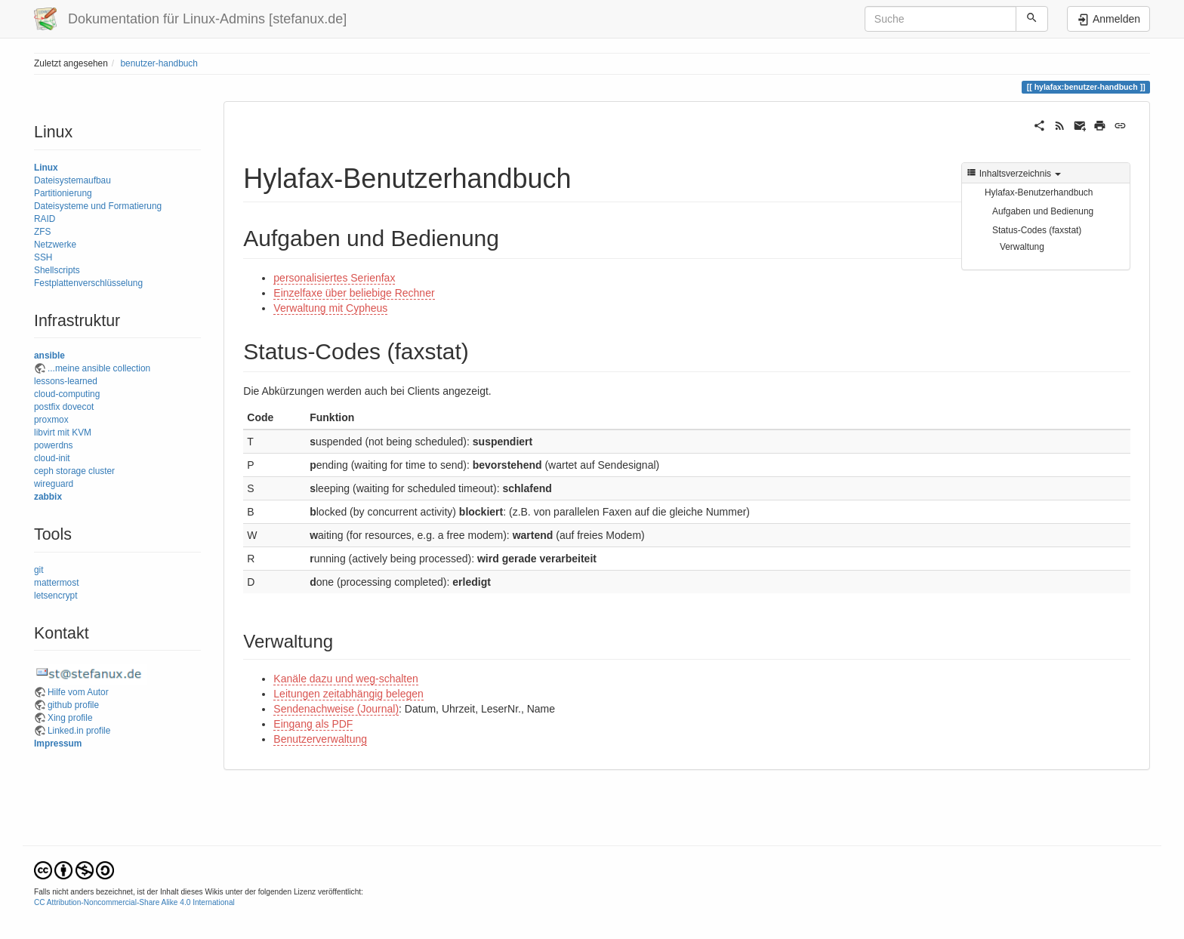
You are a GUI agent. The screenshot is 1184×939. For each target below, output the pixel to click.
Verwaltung (1022, 247)
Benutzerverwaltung (320, 739)
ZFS (42, 231)
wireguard (53, 484)
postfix (47, 407)
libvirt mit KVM (62, 432)
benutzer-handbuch (158, 63)
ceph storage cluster (74, 471)
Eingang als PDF (313, 724)
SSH (43, 257)
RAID (44, 219)
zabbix (48, 496)
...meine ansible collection (99, 368)
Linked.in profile (79, 730)
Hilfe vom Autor (78, 692)
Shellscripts (57, 270)
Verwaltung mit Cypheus (330, 308)
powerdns (53, 445)
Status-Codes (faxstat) (1036, 230)
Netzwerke (55, 244)
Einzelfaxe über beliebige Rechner (353, 293)
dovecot (78, 407)
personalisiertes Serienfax (334, 278)
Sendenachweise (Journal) (336, 709)
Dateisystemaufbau (72, 180)
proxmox (51, 419)
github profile (73, 705)
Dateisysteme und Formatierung (98, 206)
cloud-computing (67, 394)
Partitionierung (63, 193)
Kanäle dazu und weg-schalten (345, 679)
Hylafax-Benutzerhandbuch (1039, 192)
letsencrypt (56, 595)
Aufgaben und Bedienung (1042, 211)
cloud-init (52, 458)
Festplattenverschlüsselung (88, 283)
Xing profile (70, 718)
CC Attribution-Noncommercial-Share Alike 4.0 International (134, 902)
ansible (49, 355)
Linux (46, 167)
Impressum (58, 743)
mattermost (56, 582)
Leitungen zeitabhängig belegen (348, 694)
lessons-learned (65, 381)
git (39, 570)
